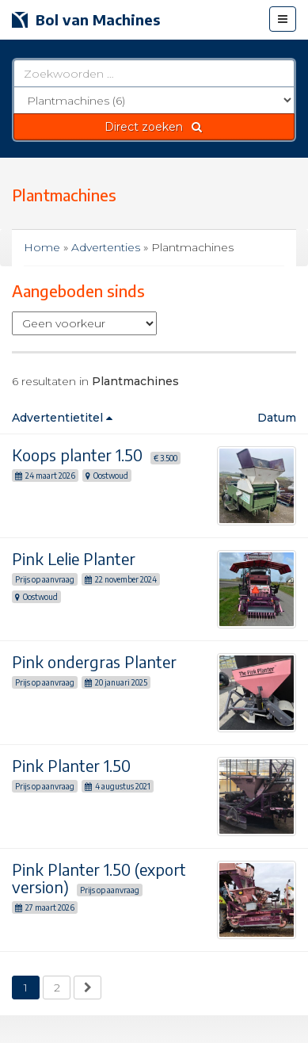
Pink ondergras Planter (94, 661)
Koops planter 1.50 (77, 454)
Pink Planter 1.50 (71, 765)
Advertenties (105, 247)
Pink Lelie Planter (73, 558)
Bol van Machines (86, 19)
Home (42, 247)
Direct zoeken (154, 127)
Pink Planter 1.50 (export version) (99, 877)
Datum (276, 418)
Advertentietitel (62, 418)
